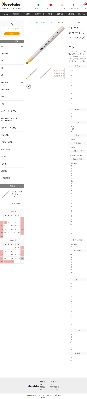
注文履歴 (27, 14)
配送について (42, 388)
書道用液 (4, 53)
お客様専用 (5, 178)
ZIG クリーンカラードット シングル (46, 22)
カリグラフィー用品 (8, 128)
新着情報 (16, 14)
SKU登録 (60, 14)
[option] (45, 45)
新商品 (4, 171)
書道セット (5, 89)
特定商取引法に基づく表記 (54, 388)
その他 (3, 164)
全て (27, 22)
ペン (3, 104)
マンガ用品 (5, 135)
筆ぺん (3, 97)
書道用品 (4, 82)
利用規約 (42, 383)
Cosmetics (5, 149)
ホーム (5, 14)
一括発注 (49, 14)
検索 (11, 34)
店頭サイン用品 (6, 142)
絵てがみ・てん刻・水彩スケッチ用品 (9, 119)
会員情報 (71, 14)
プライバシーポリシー (54, 383)
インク (4, 156)
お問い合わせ (81, 14)
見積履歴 (38, 14)
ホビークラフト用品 (8, 111)
